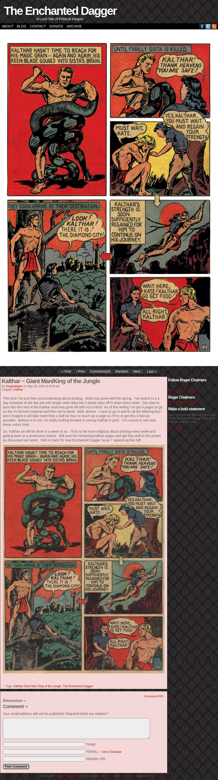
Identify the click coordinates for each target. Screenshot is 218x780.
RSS (214, 26)
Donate (56, 26)
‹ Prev (80, 371)
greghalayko (14, 386)
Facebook (202, 26)
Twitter (208, 26)
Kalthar (18, 389)
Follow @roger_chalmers (184, 390)
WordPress (106, 775)
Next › (137, 371)
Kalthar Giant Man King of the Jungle (37, 686)
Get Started (175, 427)
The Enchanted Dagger (60, 10)
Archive (74, 26)
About (7, 26)
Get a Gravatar (111, 752)
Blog (21, 26)
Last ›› (152, 371)
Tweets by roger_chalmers (185, 402)
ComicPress (126, 775)
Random (121, 371)
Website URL (96, 759)
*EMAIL (104, 752)
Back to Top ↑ (165, 775)
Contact (38, 26)
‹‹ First (66, 371)
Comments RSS (153, 696)
